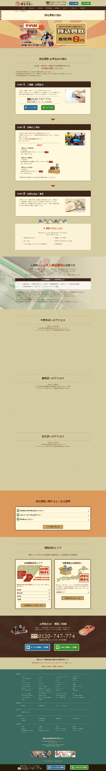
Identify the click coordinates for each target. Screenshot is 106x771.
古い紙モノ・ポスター (77, 686)
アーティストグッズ (60, 688)
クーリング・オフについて (61, 730)
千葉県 (54, 666)
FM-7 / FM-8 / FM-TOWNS (27, 695)
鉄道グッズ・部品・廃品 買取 (45, 697)
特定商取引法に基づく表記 (27, 730)
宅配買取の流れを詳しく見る (73, 598)
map (46, 152)
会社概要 (40, 726)
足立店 (40, 728)
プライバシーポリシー (57, 275)
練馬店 (74, 726)
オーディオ (41, 684)
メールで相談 (32, 107)
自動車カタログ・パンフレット (45, 688)
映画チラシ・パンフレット (27, 688)
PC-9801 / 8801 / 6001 (60, 695)
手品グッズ (23, 699)
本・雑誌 (57, 686)
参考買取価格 (49, 8)
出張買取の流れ (42, 718)
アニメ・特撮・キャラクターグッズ (63, 676)
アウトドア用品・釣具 (26, 690)
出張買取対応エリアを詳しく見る (33, 605)
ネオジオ (57, 680)
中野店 (57, 726)
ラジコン (23, 680)
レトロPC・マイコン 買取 (61, 693)
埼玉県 (49, 666)
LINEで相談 (49, 107)
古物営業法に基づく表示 (44, 730)
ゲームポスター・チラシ (61, 682)
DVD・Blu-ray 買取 (25, 686)
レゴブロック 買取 (25, 697)
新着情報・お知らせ (25, 712)
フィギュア (41, 676)
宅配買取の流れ (59, 718)
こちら (25, 141)
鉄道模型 (74, 678)
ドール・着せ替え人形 (26, 678)
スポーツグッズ (59, 684)
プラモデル (58, 678)
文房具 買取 (75, 690)
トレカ (74, 682)
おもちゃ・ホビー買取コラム (62, 705)
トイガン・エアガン (25, 684)
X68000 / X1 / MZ (42, 695)
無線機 (74, 684)
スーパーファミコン (25, 682)
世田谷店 (23, 728)
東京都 (43, 666)
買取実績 (40, 8)
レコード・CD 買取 (43, 686)
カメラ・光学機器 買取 (60, 697)
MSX (74, 693)
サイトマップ (24, 732)
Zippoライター (59, 690)
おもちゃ (23, 676)
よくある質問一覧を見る (53, 527)
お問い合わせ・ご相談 (60, 728)
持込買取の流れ (76, 718)
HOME (23, 8)
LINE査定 (23, 720)
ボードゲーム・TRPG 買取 (78, 697)
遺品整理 (40, 699)
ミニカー (40, 678)
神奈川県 (60, 666)
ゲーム (40, 680)
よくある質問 (41, 720)
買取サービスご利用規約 (78, 728)
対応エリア (65, 8)
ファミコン (75, 680)
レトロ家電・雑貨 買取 (77, 695)
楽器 (73, 688)
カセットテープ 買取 (25, 693)
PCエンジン (41, 682)
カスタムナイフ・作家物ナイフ (45, 690)
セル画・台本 (75, 676)
